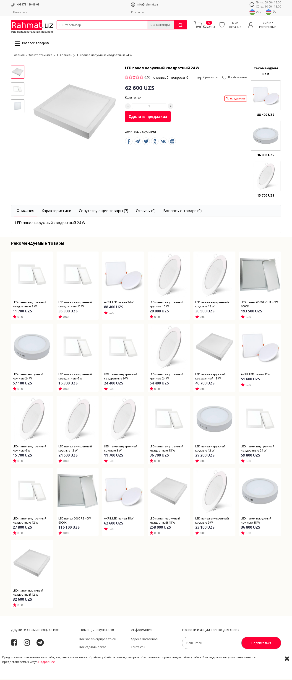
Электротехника (93, 32)
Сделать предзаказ (148, 117)
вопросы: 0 (179, 78)
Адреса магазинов (144, 640)
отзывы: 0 (161, 78)
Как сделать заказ (92, 648)
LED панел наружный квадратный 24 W (104, 56)
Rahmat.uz (20, 655)
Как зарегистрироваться (97, 640)
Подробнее (46, 675)
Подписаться (261, 644)
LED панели (64, 56)
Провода (74, 32)
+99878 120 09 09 (27, 4)
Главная (19, 56)
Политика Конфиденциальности (154, 656)
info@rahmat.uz (147, 4)
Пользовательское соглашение (102, 656)
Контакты (137, 12)
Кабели (62, 32)
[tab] (25, 212)
